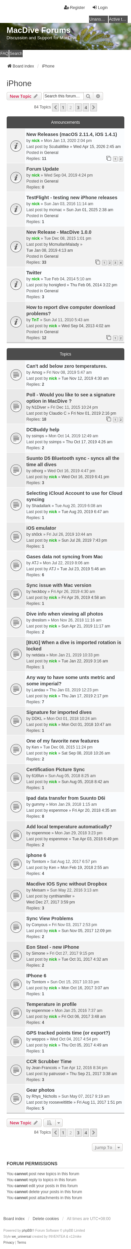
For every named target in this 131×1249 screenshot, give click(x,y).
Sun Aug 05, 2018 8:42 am (85, 781)
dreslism (39, 620)
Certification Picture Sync (55, 769)
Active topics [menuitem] (118, 19)
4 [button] (86, 107)
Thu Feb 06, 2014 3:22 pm (93, 285)
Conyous (39, 924)
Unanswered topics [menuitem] (98, 19)
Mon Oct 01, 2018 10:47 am (86, 724)
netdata (38, 655)
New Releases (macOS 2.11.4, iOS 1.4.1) (71, 134)
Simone (38, 953)
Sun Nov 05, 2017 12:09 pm (86, 930)
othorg (37, 471)
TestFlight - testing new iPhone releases (71, 197)
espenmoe (58, 810)
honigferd (57, 285)
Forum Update (42, 169)
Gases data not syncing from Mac (64, 556)
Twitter (34, 272)
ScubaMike (59, 146)
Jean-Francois (44, 1067)
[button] (55, 107)
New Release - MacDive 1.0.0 (58, 232)
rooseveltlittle (60, 1102)
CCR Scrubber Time (49, 1061)
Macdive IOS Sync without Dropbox (66, 884)
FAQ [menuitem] (4, 53)
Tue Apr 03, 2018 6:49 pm (95, 839)
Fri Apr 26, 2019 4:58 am (83, 597)
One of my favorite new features (62, 741)
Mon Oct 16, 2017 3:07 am (85, 988)
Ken (35, 747)
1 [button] (63, 107)
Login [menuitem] (100, 7)
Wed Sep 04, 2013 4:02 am (85, 326)
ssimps (38, 436)
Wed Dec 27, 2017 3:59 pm (50, 902)
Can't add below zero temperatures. (66, 366)
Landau (38, 690)
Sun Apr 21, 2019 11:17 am (85, 626)
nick (36, 140)
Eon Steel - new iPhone (52, 947)
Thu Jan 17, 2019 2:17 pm (84, 696)
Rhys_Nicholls (44, 1096)
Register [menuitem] (74, 7)
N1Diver (39, 407)
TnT (35, 320)
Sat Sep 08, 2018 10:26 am (85, 753)
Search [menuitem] (16, 53)
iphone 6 (36, 855)
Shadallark (41, 505)
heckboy (39, 591)
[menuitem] (8, 1243)
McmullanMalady (64, 244)
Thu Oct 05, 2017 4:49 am (84, 1045)
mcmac (55, 210)
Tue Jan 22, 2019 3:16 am (84, 661)
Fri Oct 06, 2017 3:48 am (83, 1016)
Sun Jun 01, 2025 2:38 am (89, 210)
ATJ (35, 563)
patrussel (57, 1073)
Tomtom (39, 861)
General (51, 152)
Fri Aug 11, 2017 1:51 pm (99, 1102)
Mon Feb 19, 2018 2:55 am (85, 867)
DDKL (37, 718)
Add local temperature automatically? (69, 826)
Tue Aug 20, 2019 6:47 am (84, 511)
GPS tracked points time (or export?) (68, 1033)
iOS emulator (41, 528)
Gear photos (40, 1090)
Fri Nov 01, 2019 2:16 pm (93, 413)
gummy (38, 804)
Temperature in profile (51, 1004)
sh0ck (37, 534)
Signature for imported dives (59, 712)
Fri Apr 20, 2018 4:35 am (94, 810)
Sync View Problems (49, 918)
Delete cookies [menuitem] (46, 1218)
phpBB (27, 1230)
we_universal (21, 1236)
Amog (37, 372)
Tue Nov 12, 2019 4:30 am (85, 378)
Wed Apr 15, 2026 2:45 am (97, 146)
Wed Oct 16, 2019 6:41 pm (85, 477)
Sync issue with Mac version (58, 585)
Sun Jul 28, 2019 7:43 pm (84, 540)
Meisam (39, 890)
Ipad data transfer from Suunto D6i (65, 798)
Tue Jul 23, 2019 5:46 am (83, 569)
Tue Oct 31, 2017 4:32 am (84, 959)
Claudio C (58, 413)
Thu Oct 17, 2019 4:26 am (89, 442)
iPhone (19, 83)
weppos (38, 1039)
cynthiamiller (60, 896)
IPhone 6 (36, 975)
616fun (38, 775)
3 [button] (78, 107)
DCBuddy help (42, 429)
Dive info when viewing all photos (64, 614)
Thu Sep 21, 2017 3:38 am (93, 1073)
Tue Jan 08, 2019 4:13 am (49, 250)
